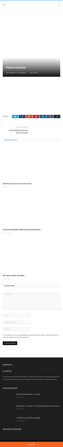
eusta (12, 73)
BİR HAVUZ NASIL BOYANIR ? (14, 276)
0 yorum (33, 73)
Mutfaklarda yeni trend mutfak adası (17, 184)
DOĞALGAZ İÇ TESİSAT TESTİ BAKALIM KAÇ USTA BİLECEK (38, 406)
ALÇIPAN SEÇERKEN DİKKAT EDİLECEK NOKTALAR (22, 230)
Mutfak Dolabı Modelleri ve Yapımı (28, 394)
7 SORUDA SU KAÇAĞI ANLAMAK (28, 418)
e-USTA (31, 444)
